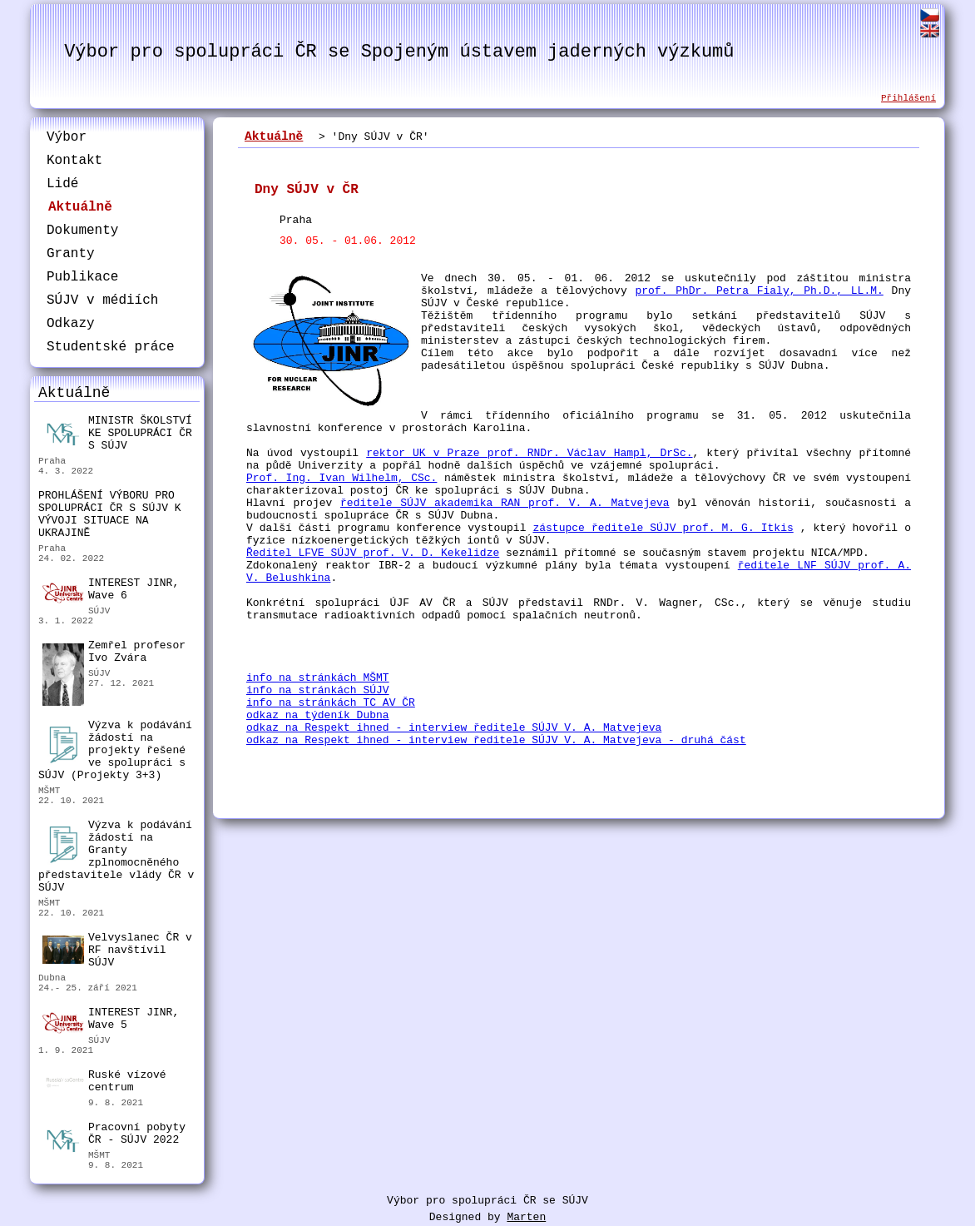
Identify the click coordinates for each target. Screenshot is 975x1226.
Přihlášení (908, 98)
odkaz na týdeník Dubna (317, 715)
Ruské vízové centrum (104, 1083)
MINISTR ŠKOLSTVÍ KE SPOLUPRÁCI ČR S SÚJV (117, 433)
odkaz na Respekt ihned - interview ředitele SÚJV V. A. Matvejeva (453, 728)
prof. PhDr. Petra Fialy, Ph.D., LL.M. (759, 291)
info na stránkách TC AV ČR (330, 703)
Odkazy (71, 323)
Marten (526, 1217)
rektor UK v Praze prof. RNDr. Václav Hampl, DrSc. (529, 453)
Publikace (82, 277)
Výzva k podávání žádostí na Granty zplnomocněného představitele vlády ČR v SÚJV (116, 856)
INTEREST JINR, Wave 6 (110, 590)
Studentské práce (111, 347)
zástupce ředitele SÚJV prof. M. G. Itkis (662, 528)
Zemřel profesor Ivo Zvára (114, 653)
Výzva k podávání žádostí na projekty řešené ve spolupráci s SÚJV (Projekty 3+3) (115, 750)
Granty (71, 253)
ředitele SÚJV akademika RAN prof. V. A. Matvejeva (505, 503)
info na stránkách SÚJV (317, 690)
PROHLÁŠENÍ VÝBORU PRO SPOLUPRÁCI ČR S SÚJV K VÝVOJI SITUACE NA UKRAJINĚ (109, 514)
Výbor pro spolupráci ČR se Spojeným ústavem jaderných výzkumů (399, 52)
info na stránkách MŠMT (317, 678)
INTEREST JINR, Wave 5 (110, 1019)
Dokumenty (82, 230)
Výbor (67, 137)
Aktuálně (80, 207)
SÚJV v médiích (102, 300)
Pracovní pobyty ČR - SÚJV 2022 (114, 1135)
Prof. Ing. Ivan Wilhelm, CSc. (341, 478)
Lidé (62, 183)
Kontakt (74, 160)
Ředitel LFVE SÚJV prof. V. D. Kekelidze (372, 553)
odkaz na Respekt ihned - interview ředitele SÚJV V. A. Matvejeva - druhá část (496, 740)
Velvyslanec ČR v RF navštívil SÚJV (117, 950)
